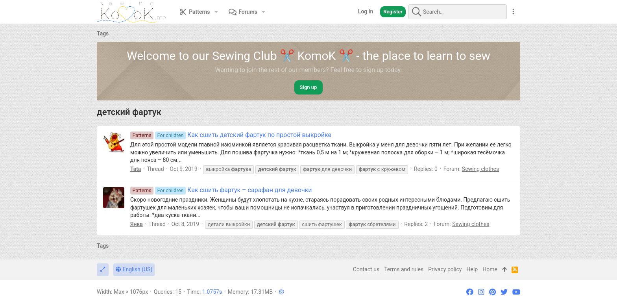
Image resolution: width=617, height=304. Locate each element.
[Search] (457, 12)
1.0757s (212, 292)
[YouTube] (516, 292)
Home (489, 269)
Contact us (366, 269)
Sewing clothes (480, 169)
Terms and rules (403, 269)
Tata (135, 169)
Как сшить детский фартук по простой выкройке (230, 135)
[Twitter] (504, 292)
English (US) (134, 269)
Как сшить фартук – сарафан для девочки (221, 190)
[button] (216, 12)
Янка (136, 224)
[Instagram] (481, 292)
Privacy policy (445, 269)
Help (472, 269)
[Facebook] (469, 292)
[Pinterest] (492, 292)
